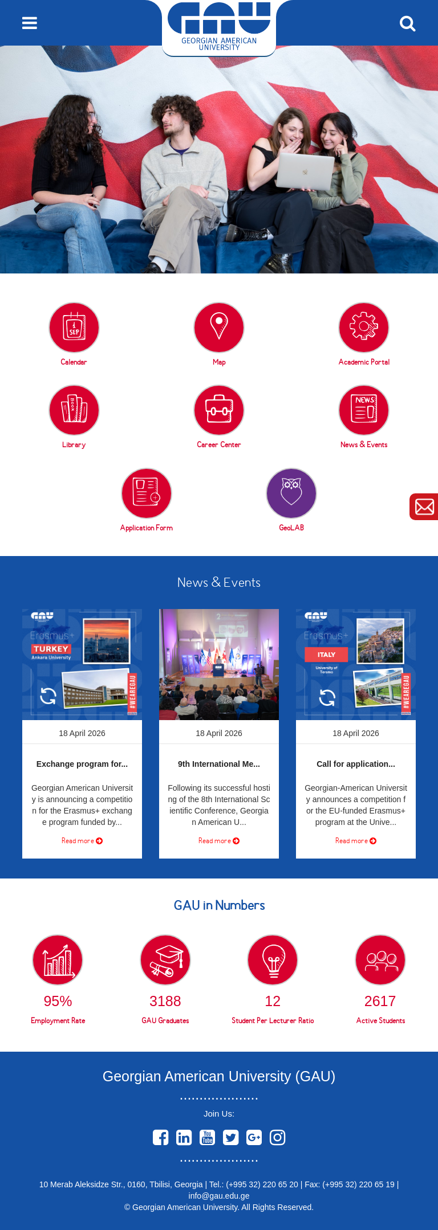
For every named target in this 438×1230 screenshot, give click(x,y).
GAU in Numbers (219, 907)
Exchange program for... (82, 764)
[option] (219, 159)
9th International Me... (219, 764)
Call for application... (356, 764)
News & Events (219, 584)
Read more (82, 841)
